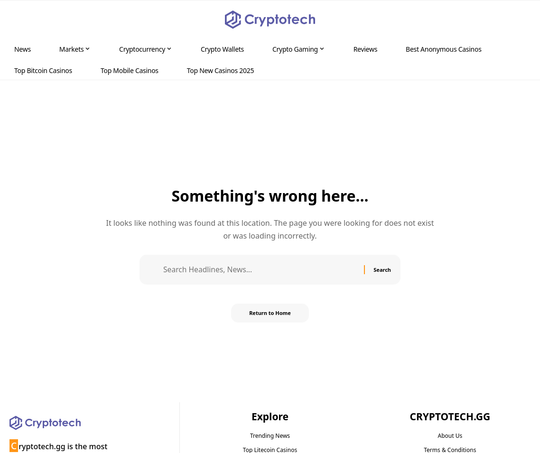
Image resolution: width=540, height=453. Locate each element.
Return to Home (270, 313)
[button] (514, 20)
